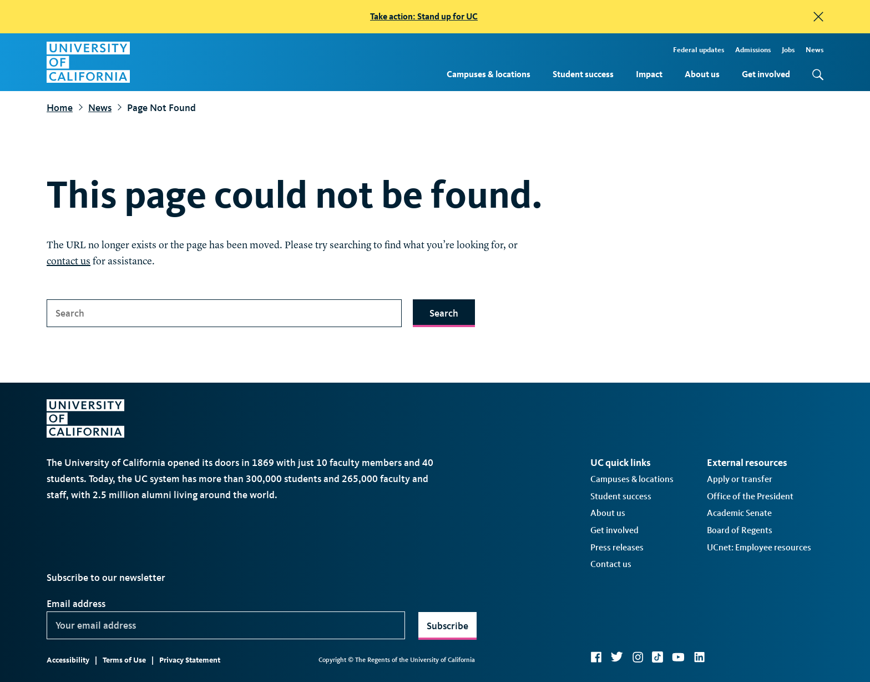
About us (702, 74)
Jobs (788, 50)
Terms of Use (124, 660)
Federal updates (698, 50)
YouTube (678, 657)
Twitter (616, 657)
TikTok (657, 657)
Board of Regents (739, 530)
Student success (583, 74)
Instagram (637, 657)
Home (60, 108)
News (814, 50)
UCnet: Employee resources (759, 547)
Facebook (595, 657)
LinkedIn (699, 657)
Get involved (766, 74)
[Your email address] (226, 625)
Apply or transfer (739, 479)
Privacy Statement (189, 660)
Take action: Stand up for (424, 16)
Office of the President (750, 496)
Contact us (610, 564)
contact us (68, 262)
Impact (649, 74)
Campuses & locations (488, 74)
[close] (818, 17)
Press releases (617, 547)
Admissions (753, 50)
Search (443, 313)
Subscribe (447, 626)
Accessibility (68, 660)
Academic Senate (739, 513)
